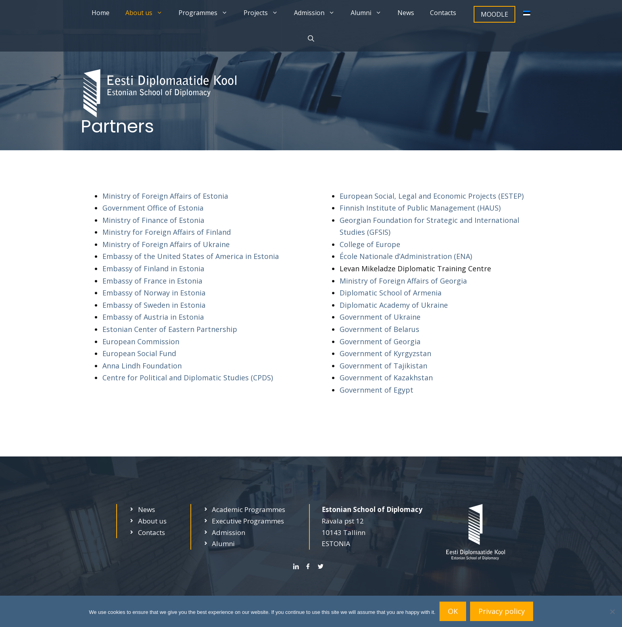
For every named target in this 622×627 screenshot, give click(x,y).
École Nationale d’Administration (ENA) (406, 256)
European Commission (140, 341)
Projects (265, 13)
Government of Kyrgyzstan (385, 353)
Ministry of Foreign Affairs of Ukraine (166, 244)
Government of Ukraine (380, 317)
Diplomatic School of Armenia (391, 292)
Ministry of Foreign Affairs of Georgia (403, 281)
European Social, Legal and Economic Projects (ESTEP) (432, 196)
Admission (318, 13)
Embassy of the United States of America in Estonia (190, 256)
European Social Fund (139, 353)
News (405, 12)
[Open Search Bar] (311, 39)
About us (148, 13)
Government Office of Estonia (152, 208)
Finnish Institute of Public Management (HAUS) (420, 208)
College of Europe (370, 244)
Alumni (370, 13)
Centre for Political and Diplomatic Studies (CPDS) (187, 377)
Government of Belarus (379, 329)
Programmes (207, 13)
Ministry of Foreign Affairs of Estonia (165, 196)
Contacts (443, 12)
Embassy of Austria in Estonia (153, 317)
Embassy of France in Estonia (152, 281)
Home (100, 12)
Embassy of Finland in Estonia (153, 268)
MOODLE (494, 14)
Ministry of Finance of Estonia (153, 220)
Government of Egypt (376, 390)
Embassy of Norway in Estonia (153, 292)
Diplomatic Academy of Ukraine (394, 305)
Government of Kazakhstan (386, 377)
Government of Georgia (380, 341)
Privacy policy (501, 611)
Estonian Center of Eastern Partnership (169, 329)
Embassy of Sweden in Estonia (153, 305)
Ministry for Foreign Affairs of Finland (166, 232)
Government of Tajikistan (383, 365)
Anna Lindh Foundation (142, 365)
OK (453, 611)
